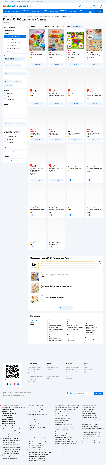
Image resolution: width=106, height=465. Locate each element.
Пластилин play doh (71, 335)
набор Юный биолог (72, 325)
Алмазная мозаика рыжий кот (56, 329)
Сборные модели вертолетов (92, 338)
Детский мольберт (53, 323)
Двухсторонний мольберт (55, 325)
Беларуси (22, 395)
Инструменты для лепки (90, 320)
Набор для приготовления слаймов (75, 336)
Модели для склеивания (54, 336)
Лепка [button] (32, 322)
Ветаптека (86, 374)
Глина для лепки (70, 340)
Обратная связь (31, 381)
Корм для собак (87, 371)
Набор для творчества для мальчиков (91, 328)
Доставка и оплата (32, 365)
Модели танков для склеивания (92, 336)
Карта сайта (30, 383)
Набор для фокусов (89, 332)
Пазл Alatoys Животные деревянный (53, 297)
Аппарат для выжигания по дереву (57, 321)
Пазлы (35, 16)
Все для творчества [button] (35, 320)
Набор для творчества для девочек (93, 323)
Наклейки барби (71, 331)
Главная (5, 16)
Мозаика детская (71, 321)
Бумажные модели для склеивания (75, 327)
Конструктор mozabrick (54, 335)
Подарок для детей (89, 339)
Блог (67, 376)
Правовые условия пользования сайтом (22, 392)
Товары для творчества (72, 329)
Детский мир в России (8, 395)
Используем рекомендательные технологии (13, 393)
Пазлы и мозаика (26, 16)
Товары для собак (88, 369)
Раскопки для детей (53, 327)
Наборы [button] (32, 324)
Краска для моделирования (55, 340)
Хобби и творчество (13, 16)
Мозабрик (51, 320)
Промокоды (31, 372)
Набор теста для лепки (54, 338)
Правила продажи (32, 371)
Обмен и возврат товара (33, 369)
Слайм (68, 338)
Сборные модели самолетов (91, 334)
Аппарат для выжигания (72, 323)
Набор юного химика (90, 321)
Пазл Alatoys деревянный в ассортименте (55, 275)
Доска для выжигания (54, 333)
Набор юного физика (90, 330)
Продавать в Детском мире (34, 367)
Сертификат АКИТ (32, 379)
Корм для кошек (88, 367)
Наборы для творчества (90, 325)
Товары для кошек (88, 365)
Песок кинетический (72, 333)
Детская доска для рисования (74, 320)
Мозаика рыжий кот (53, 331)
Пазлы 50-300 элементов (46, 16)
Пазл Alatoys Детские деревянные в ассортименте (57, 286)
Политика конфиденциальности (35, 374)
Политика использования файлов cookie (35, 377)
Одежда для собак (88, 372)
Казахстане (16, 395)
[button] (99, 11)
